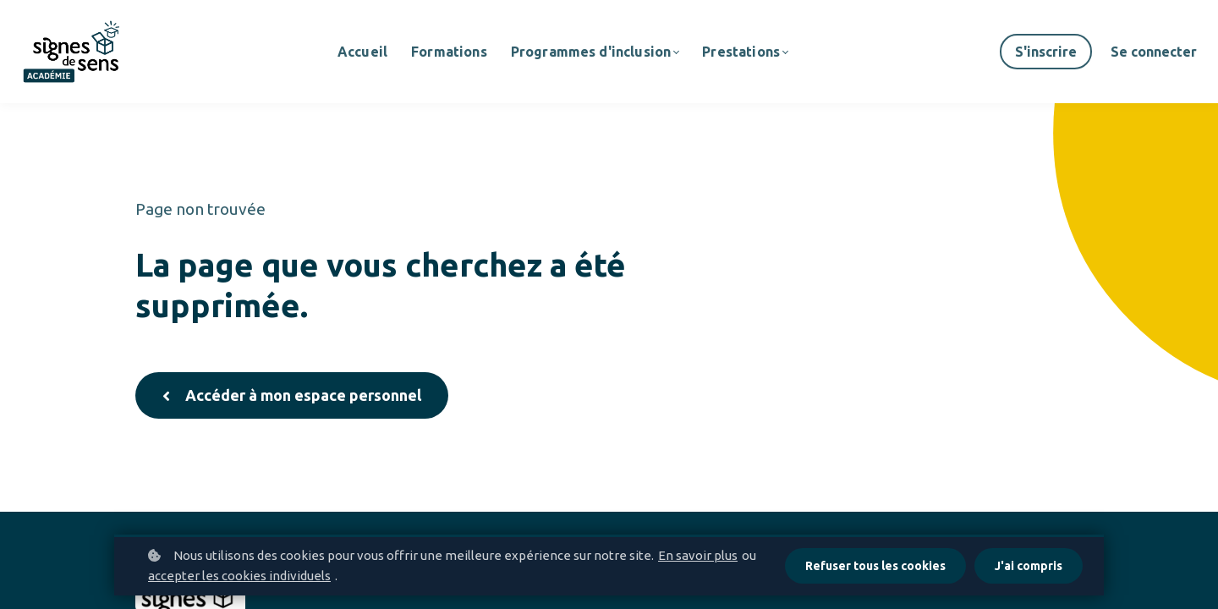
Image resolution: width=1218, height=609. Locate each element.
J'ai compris (1028, 566)
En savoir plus (698, 555)
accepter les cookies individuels (239, 575)
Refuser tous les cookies (875, 566)
